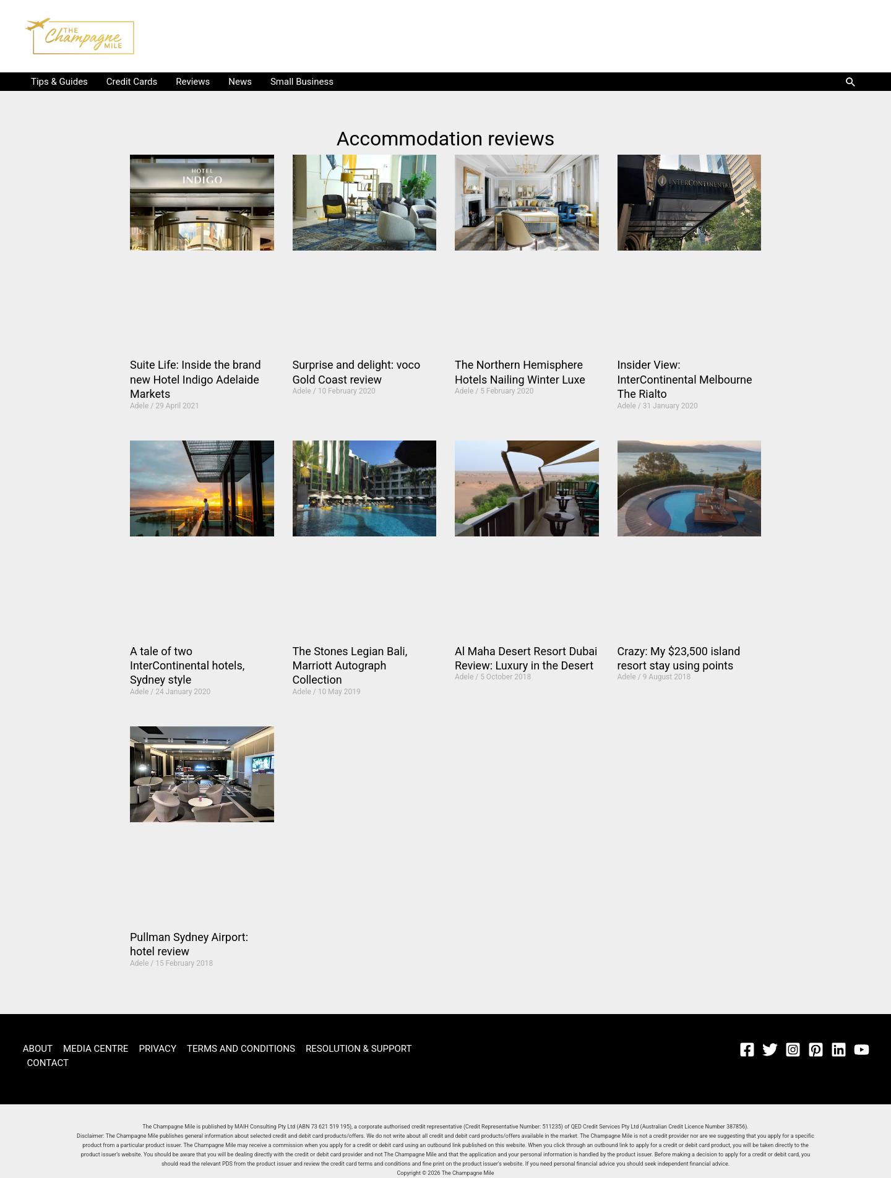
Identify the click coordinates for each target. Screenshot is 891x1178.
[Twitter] (770, 1049)
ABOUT (36, 1048)
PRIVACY (153, 1048)
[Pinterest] (816, 1049)
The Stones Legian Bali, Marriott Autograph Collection (350, 666)
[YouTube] (861, 1049)
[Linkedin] (838, 1049)
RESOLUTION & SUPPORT (351, 1048)
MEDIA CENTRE (93, 1048)
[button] (851, 81)
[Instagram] (793, 1049)
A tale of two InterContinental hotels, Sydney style (187, 666)
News (240, 81)
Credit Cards (131, 81)
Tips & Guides (59, 81)
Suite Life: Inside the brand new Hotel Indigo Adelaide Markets (195, 379)
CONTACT (47, 1062)
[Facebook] (747, 1049)
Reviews (193, 81)
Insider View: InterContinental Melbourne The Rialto (685, 379)
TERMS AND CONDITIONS (235, 1048)
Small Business (302, 81)
